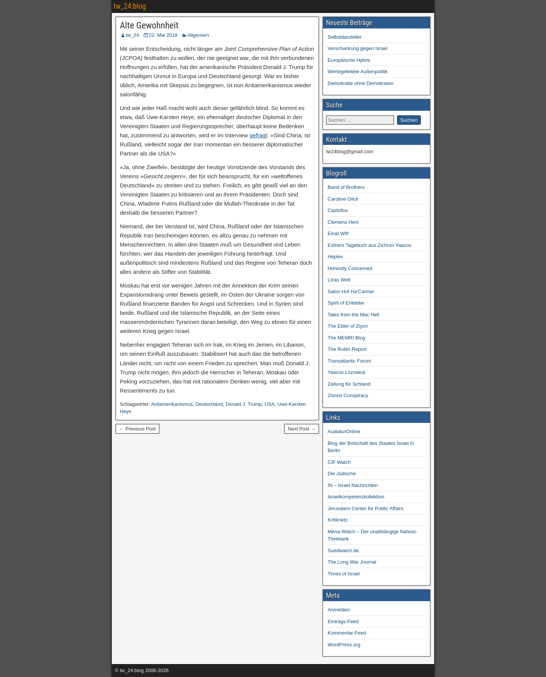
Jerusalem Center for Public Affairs (365, 508)
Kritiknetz (338, 520)
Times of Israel (344, 573)
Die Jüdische (342, 473)
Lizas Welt (339, 280)
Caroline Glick (343, 199)
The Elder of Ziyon (348, 326)
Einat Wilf (338, 233)
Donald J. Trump (244, 404)
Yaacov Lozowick (346, 372)
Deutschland (209, 404)
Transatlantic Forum (349, 361)
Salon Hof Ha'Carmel (351, 291)
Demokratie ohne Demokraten (360, 83)
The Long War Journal (352, 562)
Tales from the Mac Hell (353, 314)
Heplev (335, 256)
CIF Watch (339, 462)
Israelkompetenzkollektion (356, 497)
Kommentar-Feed (347, 633)
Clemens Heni (343, 222)
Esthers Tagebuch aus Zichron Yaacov (369, 245)
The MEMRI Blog (346, 338)
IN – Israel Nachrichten (353, 485)
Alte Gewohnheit (149, 25)
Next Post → (301, 429)
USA (270, 404)
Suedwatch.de (343, 550)
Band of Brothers (346, 187)
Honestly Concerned (350, 268)
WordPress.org (344, 644)
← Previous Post (137, 429)
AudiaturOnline (344, 431)
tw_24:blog (129, 6)
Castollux (338, 210)
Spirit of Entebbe (346, 303)
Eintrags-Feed (343, 621)
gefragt (258, 135)
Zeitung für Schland (349, 384)
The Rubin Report (347, 349)
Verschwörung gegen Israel (358, 48)
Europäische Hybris (349, 60)
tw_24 (132, 35)
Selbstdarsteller (345, 37)
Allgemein (198, 35)
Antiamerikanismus (172, 404)
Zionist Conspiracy (348, 395)
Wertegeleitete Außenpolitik (358, 71)
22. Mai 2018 (163, 35)
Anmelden (339, 610)
